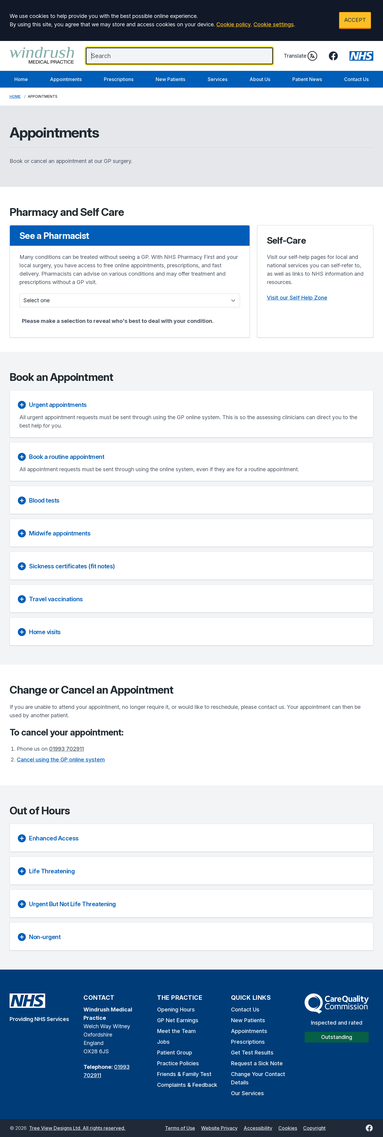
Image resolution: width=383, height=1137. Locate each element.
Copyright (314, 1128)
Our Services (247, 1093)
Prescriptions (118, 79)
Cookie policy (233, 24)
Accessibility (258, 1128)
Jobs (163, 1042)
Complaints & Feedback (187, 1085)
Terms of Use (180, 1128)
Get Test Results (252, 1052)
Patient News (307, 79)
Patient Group (174, 1052)
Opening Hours (176, 1009)
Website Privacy (219, 1128)
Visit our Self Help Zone (297, 297)
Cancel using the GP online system (61, 759)
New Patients (170, 79)
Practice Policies (178, 1063)
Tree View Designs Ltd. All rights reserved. (77, 1128)
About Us (260, 79)
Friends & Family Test (184, 1074)
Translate (300, 56)
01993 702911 (66, 749)
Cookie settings (273, 24)
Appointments (66, 79)
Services (217, 79)
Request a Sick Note (257, 1063)
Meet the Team (176, 1031)
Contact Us (356, 79)
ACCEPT (355, 20)
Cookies (287, 1128)
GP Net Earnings (177, 1020)
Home (21, 79)
